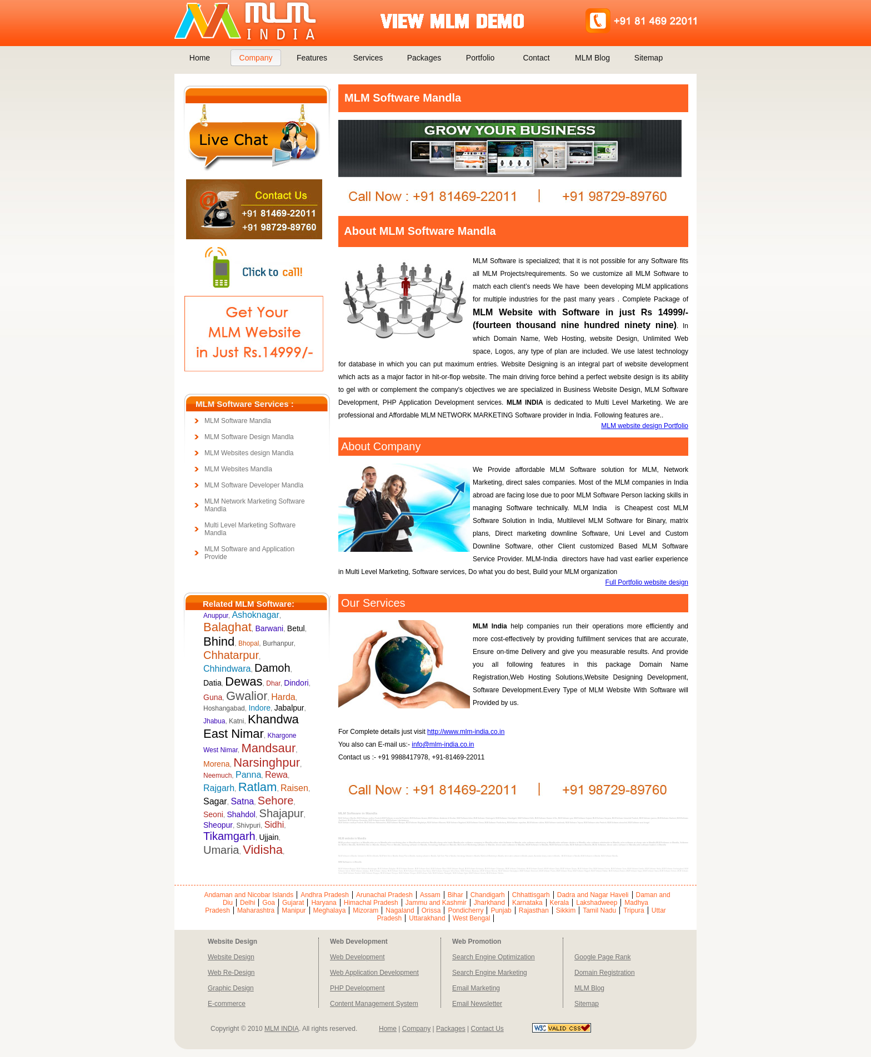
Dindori (296, 682)
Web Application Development (374, 973)
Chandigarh (487, 895)
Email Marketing (476, 988)
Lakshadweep (596, 903)
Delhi (247, 903)
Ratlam (257, 787)
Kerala (559, 903)
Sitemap (648, 57)
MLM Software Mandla (237, 421)
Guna (212, 697)
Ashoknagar (255, 615)
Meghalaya (329, 910)
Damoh (272, 668)
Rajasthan (534, 910)
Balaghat (227, 627)
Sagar (215, 801)
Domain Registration (604, 973)
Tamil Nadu (599, 910)
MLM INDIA (281, 1029)
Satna (242, 801)
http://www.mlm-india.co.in (465, 732)
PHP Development (357, 988)
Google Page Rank (602, 957)
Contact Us (486, 1029)
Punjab (500, 910)
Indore (259, 707)
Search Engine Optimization (493, 957)
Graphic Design (231, 988)
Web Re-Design (231, 973)
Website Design (231, 957)
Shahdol (241, 814)
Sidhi (274, 824)
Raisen (294, 788)
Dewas (243, 681)
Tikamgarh (229, 836)
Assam (430, 895)
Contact (536, 57)
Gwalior (247, 696)
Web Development (357, 957)
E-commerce (227, 1004)
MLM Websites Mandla (238, 469)
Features (312, 57)
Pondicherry (465, 910)
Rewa (276, 774)
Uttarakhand (427, 918)
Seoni (213, 814)
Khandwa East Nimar (251, 726)
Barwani (270, 628)
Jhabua (214, 721)
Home (199, 57)
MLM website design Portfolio (644, 426)
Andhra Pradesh (325, 895)
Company (256, 57)
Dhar (273, 683)
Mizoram (365, 910)
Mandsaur (268, 748)
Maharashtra (255, 910)
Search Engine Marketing (489, 973)
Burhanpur (278, 643)
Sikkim (565, 910)
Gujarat (293, 903)
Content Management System (374, 1004)
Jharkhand (489, 903)
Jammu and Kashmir (436, 903)
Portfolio (480, 57)
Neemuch (217, 775)
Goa (268, 903)
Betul (296, 628)
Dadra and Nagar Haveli (593, 895)
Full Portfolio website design (646, 582)
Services (368, 57)
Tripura (633, 910)
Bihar (455, 895)
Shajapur (281, 813)
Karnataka (527, 903)
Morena (216, 763)
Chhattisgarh (531, 895)
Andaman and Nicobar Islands (248, 895)
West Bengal (471, 918)
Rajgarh (218, 788)
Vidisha (263, 850)
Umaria (221, 850)
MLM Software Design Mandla (249, 437)
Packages (424, 57)
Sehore (276, 800)
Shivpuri (249, 825)
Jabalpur (289, 707)
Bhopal (248, 643)
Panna (248, 774)
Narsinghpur (266, 762)
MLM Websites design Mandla (249, 453)
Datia (212, 682)
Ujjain (268, 837)
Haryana (323, 903)
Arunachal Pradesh (384, 895)
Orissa (431, 910)
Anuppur (215, 616)
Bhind (218, 641)
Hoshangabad (224, 708)
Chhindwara (227, 668)
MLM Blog (592, 57)
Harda (283, 697)
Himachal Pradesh (371, 903)
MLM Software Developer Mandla (253, 485)
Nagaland (400, 910)
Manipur (294, 910)
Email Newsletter (477, 1004)
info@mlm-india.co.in (443, 744)
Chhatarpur (231, 655)
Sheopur (218, 825)
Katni (236, 721)
